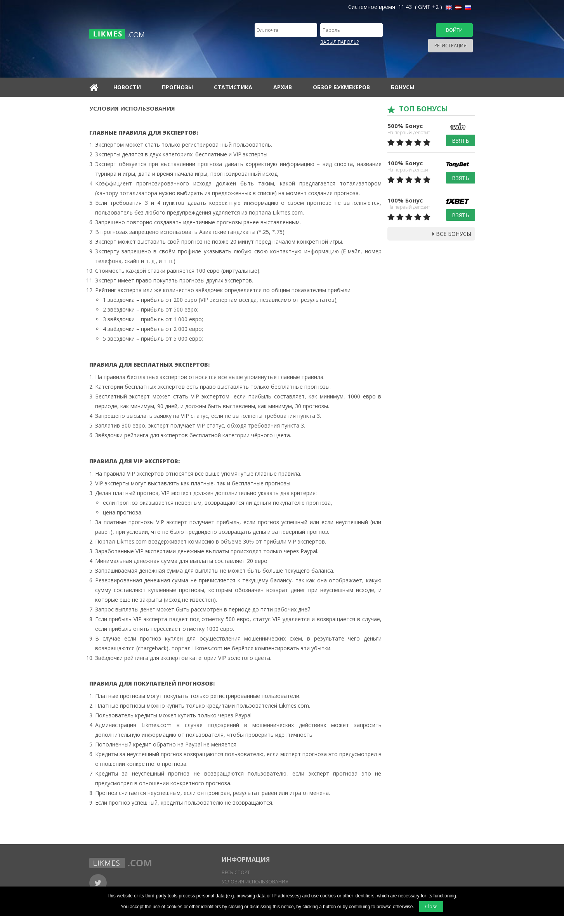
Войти (454, 30)
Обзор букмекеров (341, 87)
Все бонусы (451, 233)
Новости (127, 87)
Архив (282, 87)
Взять (460, 140)
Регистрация (450, 45)
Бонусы (402, 87)
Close (431, 906)
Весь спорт (236, 872)
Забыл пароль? (339, 42)
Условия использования (255, 881)
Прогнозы (177, 87)
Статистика (233, 87)
